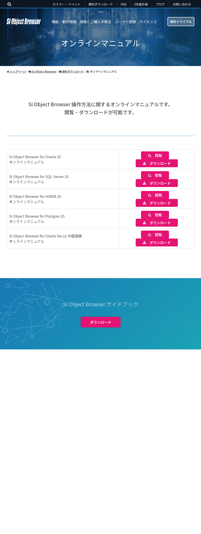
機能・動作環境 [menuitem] (64, 21)
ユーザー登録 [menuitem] (125, 21)
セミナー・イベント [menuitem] (67, 4)
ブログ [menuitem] (160, 4)
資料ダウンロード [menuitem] (100, 4)
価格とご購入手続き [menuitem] (95, 21)
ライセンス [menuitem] (148, 21)
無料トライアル (181, 21)
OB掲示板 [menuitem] (141, 4)
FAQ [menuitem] (123, 4)
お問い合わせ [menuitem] (182, 4)
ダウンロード (157, 163)
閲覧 (155, 155)
